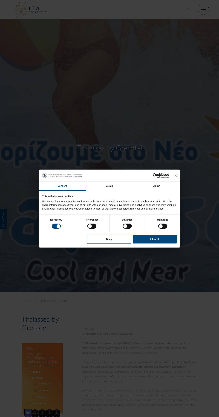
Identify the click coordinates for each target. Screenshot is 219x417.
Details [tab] (109, 186)
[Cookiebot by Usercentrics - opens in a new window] (155, 175)
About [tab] (156, 186)
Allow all (154, 239)
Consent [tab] (62, 186)
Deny (109, 239)
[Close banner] (176, 175)
